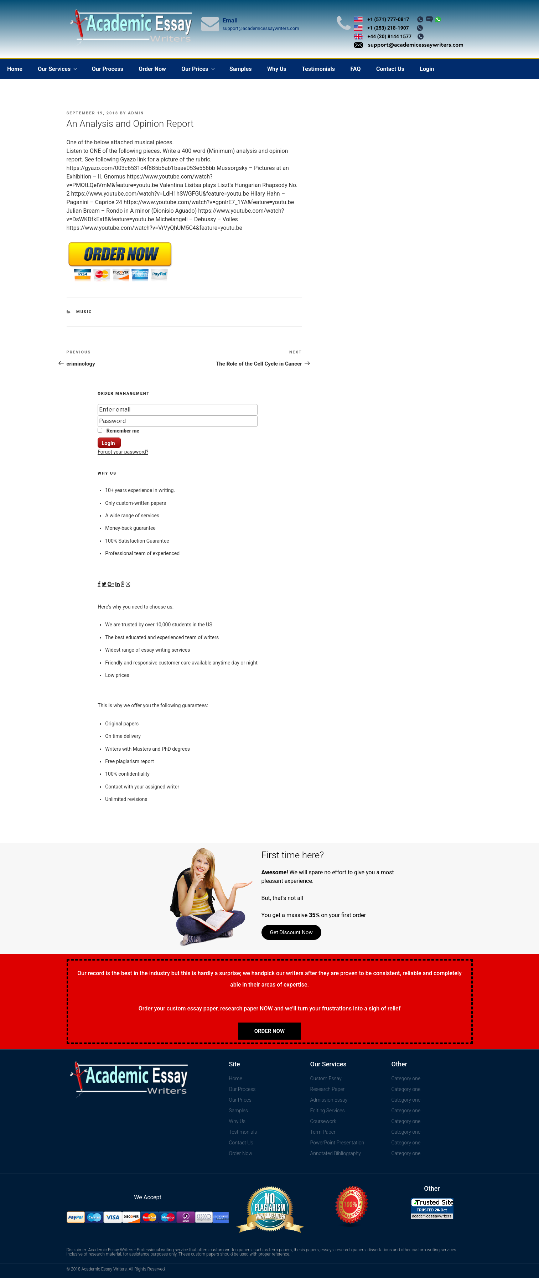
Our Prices (198, 69)
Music (84, 312)
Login (427, 69)
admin (136, 113)
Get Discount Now (291, 932)
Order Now (152, 69)
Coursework (323, 1121)
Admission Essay (329, 1100)
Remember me (118, 431)
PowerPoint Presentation (337, 1142)
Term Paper (323, 1132)
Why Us (276, 69)
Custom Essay (326, 1078)
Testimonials (318, 69)
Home (14, 69)
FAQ (355, 69)
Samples (240, 69)
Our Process (107, 69)
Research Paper (327, 1089)
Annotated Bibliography (335, 1153)
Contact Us (390, 69)
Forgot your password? (123, 452)
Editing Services (327, 1110)
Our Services (58, 69)
